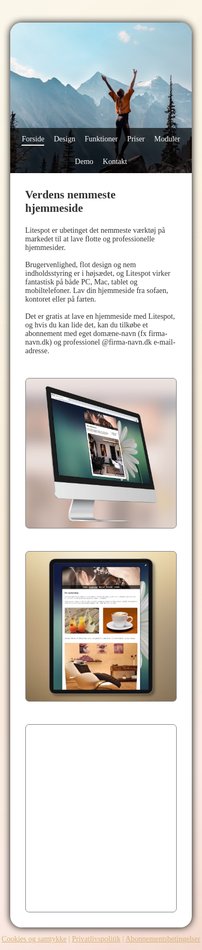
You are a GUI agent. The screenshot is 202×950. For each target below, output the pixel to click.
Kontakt (115, 162)
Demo (84, 162)
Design (64, 139)
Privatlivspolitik (96, 939)
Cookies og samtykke (34, 939)
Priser (136, 139)
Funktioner (101, 139)
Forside (33, 139)
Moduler (167, 139)
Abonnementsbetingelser (163, 939)
